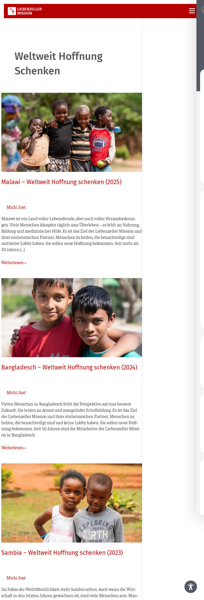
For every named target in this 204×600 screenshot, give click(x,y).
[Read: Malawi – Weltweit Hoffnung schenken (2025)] (71, 131)
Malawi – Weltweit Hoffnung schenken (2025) (61, 182)
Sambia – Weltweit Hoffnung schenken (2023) (62, 552)
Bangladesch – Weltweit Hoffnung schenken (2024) (69, 367)
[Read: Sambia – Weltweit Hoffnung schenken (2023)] (71, 502)
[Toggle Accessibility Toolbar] (190, 587)
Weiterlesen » (13, 262)
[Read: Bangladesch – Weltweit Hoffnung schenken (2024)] (71, 317)
